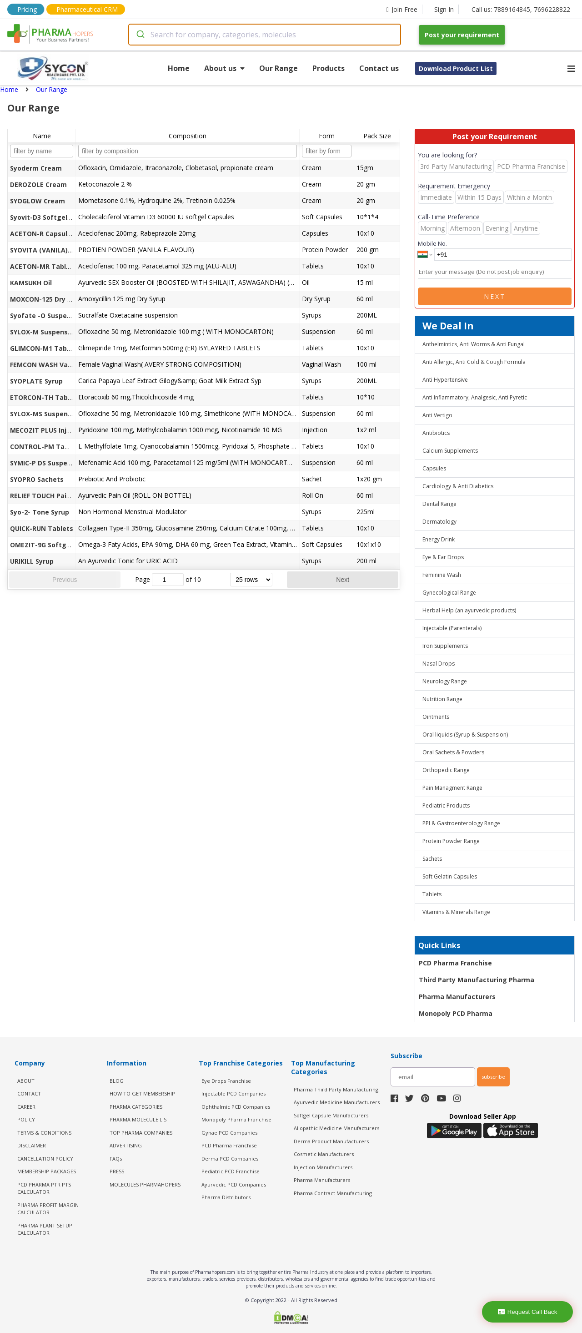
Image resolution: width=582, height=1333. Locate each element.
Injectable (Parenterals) (452, 628)
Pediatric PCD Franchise (230, 1171)
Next (342, 579)
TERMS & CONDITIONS (44, 1132)
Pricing (27, 9)
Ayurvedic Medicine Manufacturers (337, 1102)
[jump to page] (168, 579)
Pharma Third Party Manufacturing (336, 1089)
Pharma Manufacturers (457, 996)
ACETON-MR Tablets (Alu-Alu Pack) (67, 266)
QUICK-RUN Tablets (41, 528)
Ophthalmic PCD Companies (235, 1106)
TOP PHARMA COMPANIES (141, 1132)
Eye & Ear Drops (443, 557)
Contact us (379, 68)
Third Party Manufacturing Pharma (476, 979)
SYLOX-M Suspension (44, 332)
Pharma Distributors (226, 1197)
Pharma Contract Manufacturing (333, 1193)
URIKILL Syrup (32, 561)
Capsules (434, 468)
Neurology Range (444, 681)
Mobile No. (432, 243)
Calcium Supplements (450, 450)
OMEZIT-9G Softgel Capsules (57, 544)
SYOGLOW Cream (37, 201)
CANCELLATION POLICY (45, 1158)
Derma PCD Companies (229, 1158)
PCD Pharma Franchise (455, 963)
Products (328, 68)
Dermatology (439, 521)
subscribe (493, 1076)
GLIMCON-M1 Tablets (45, 348)
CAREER (26, 1106)
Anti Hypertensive (445, 380)
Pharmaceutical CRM (87, 9)
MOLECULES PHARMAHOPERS (145, 1184)
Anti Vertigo (437, 415)
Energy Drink (438, 539)
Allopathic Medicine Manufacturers (336, 1128)
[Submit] (140, 35)
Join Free (401, 9)
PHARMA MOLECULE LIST (140, 1119)
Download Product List (456, 68)
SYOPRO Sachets (37, 479)
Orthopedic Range (446, 770)
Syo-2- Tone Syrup (39, 512)
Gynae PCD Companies (229, 1132)
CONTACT (29, 1093)
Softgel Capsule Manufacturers (331, 1115)
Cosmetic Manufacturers (324, 1154)
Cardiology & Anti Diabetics (457, 486)
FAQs (116, 1158)
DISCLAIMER (31, 1145)
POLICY (26, 1119)
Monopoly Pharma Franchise (236, 1119)
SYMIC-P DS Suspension (47, 463)
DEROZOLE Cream (38, 184)
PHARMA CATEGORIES (136, 1106)
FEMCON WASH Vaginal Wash (57, 364)
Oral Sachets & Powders (453, 752)
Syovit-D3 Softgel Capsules (54, 217)
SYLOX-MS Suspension (45, 413)
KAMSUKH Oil (31, 282)
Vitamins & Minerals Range (456, 912)
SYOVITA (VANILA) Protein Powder (65, 250)
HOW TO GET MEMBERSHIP (142, 1093)
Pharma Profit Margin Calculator (48, 1209)
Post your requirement (462, 34)
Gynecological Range (449, 592)
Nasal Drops (438, 663)
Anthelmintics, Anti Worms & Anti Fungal (473, 344)
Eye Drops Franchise (226, 1080)
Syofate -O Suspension (47, 315)
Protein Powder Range (451, 841)
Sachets (432, 859)
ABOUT (26, 1080)
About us (224, 68)
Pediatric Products (446, 805)
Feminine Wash (441, 575)
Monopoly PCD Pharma (455, 1013)
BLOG (117, 1080)
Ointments (435, 717)
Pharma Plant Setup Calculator (44, 1229)
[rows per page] (251, 579)
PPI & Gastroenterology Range (461, 823)
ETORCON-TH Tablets (45, 397)
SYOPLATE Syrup (36, 381)
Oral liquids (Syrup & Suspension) (465, 734)
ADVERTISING (126, 1145)
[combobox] (264, 35)
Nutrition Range (442, 699)
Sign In (444, 9)
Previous (64, 579)
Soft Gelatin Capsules (449, 876)
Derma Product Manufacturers (331, 1141)
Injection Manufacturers (323, 1167)
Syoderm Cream (36, 168)
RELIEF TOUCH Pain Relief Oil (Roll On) (70, 495)
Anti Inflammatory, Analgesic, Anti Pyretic (474, 397)
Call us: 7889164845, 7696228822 (521, 9)
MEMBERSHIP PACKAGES (46, 1171)
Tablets (432, 894)
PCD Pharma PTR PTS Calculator (44, 1188)
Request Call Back (527, 1311)
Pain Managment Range (452, 788)
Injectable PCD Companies (233, 1093)
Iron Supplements (445, 646)
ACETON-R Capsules (42, 233)
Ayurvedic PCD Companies (233, 1184)
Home (179, 68)
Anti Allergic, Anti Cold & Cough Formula (474, 362)
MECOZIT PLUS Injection (48, 430)
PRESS (117, 1171)
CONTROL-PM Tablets (45, 446)
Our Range (278, 68)
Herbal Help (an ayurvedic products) (469, 610)
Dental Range (439, 504)
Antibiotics (436, 433)
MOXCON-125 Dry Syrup (47, 299)
